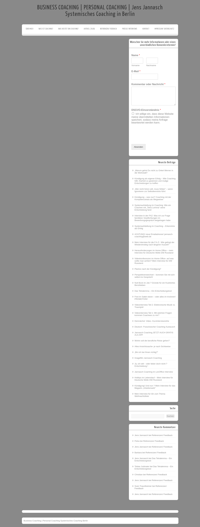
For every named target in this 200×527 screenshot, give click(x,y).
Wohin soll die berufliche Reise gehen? (152, 340)
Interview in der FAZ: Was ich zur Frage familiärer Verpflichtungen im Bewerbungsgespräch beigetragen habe (153, 217)
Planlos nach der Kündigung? (148, 269)
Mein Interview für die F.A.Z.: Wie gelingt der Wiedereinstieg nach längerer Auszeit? (154, 243)
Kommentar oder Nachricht (148, 84)
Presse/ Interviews (129, 29)
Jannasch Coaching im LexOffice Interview (154, 372)
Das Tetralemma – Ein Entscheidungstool (153, 291)
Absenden (138, 147)
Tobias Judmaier (142, 466)
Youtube (2, 45)
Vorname (135, 65)
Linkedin (2, 50)
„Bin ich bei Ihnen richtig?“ (146, 352)
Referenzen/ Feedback (108, 29)
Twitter (2, 40)
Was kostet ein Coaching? (68, 29)
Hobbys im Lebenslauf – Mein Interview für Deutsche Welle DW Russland (154, 378)
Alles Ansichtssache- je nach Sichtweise (153, 346)
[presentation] (155, 139)
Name (135, 55)
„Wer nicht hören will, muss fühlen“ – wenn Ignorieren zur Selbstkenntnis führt (154, 190)
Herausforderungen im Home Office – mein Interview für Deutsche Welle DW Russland (154, 251)
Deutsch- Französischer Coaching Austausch (155, 327)
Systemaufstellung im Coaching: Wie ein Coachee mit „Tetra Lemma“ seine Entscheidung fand (153, 207)
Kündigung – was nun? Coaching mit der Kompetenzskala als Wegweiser (153, 198)
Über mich (29, 29)
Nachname (151, 65)
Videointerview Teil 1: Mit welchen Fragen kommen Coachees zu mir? (153, 314)
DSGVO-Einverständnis (146, 110)
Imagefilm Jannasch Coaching (148, 358)
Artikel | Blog (89, 29)
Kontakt (145, 29)
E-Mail (135, 71)
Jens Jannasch (141, 435)
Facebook (2, 35)
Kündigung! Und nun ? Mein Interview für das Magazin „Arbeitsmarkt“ (155, 387)
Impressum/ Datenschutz (164, 29)
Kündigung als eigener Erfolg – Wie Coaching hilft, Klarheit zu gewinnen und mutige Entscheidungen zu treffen (155, 180)
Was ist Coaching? (46, 29)
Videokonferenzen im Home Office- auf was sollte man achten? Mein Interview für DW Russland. (154, 260)
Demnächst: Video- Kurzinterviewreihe (152, 321)
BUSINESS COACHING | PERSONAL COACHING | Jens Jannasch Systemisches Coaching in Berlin (100, 10)
